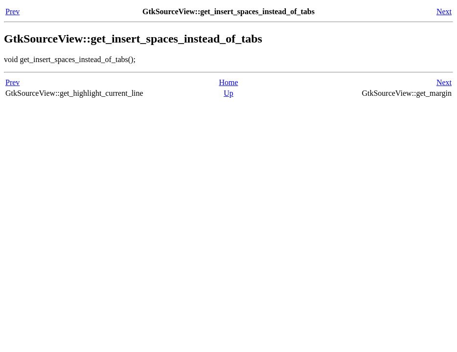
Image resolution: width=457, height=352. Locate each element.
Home (228, 82)
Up (228, 93)
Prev (12, 11)
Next (444, 11)
